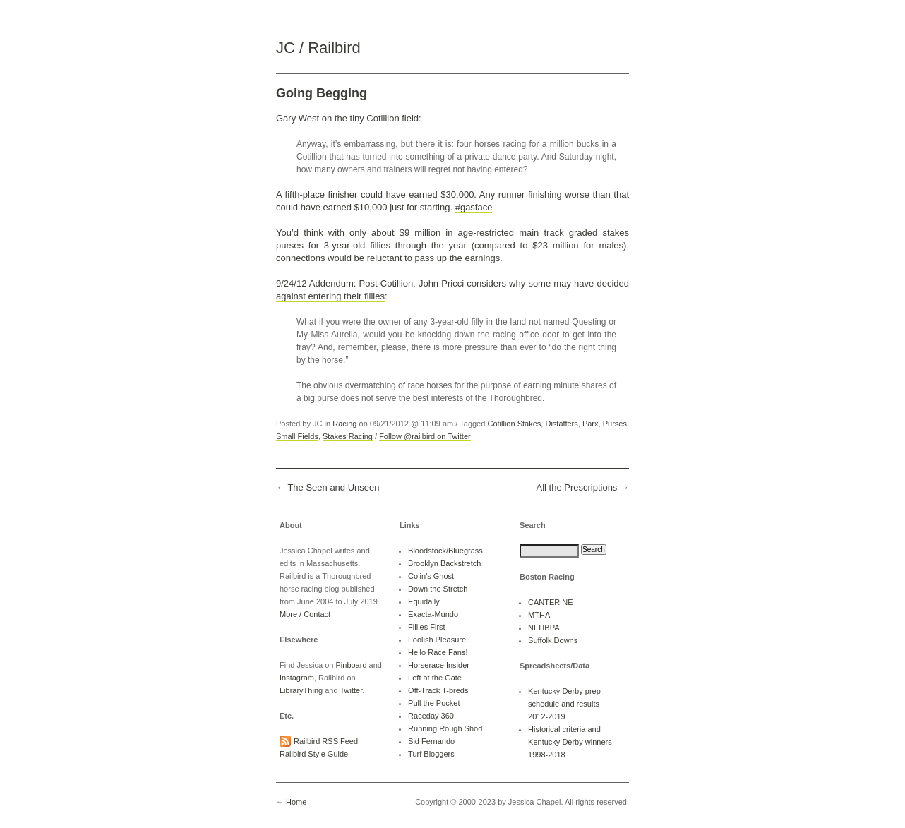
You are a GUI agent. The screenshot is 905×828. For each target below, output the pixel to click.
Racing (344, 423)
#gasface (474, 207)
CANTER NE (550, 602)
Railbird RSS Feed (326, 741)
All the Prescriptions (576, 487)
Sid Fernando (431, 741)
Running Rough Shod (445, 728)
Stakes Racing (348, 436)
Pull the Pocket (434, 703)
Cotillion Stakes (514, 423)
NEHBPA (543, 627)
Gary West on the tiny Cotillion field (347, 118)
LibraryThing (301, 690)
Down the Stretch (437, 588)
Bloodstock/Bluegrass (445, 550)
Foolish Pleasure (437, 639)
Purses (615, 423)
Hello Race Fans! (437, 652)
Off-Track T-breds (438, 690)
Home (296, 802)
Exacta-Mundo (433, 614)
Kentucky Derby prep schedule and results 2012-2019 (564, 704)
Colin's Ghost (431, 576)
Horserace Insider (438, 665)
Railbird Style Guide (314, 754)
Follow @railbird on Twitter (425, 436)
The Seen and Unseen (333, 487)
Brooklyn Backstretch (444, 563)
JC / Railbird (318, 47)
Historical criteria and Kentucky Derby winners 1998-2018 (570, 742)
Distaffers (561, 423)
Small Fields (297, 436)
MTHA (539, 615)
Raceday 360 (431, 716)
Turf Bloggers (431, 754)
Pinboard (350, 665)
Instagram (297, 677)
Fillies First (426, 627)
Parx (590, 423)
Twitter (351, 690)
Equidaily (424, 601)
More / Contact (305, 614)
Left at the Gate (435, 677)
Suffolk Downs (552, 640)
